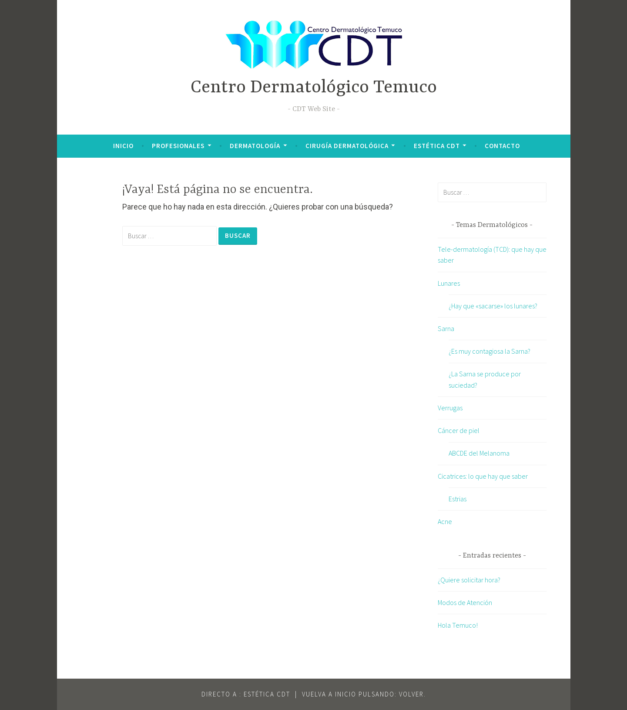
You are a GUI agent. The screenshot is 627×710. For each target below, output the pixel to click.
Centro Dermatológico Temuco (314, 88)
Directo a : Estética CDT (245, 694)
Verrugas (450, 407)
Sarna (446, 328)
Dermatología (255, 146)
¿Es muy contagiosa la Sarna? (489, 351)
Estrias (457, 498)
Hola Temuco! (458, 625)
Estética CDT (437, 146)
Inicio (123, 146)
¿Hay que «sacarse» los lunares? (493, 305)
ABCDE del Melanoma (479, 453)
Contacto (502, 146)
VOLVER (411, 694)
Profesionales (178, 146)
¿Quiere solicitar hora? (469, 579)
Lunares (449, 283)
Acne (445, 521)
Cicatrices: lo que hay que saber (483, 476)
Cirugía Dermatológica (347, 146)
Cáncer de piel (458, 430)
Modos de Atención (465, 602)
